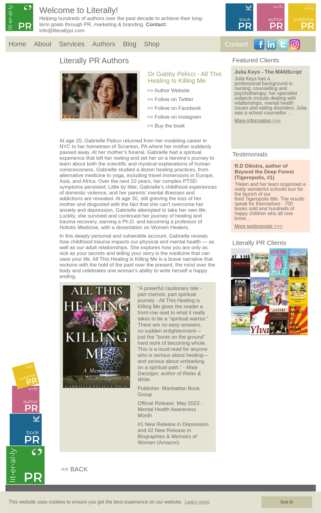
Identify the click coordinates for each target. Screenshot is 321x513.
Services (72, 44)
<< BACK (74, 469)
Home (17, 44)
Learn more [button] (197, 501)
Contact (236, 44)
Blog (129, 44)
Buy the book (170, 126)
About (43, 44)
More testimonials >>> (258, 226)
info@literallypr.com (62, 30)
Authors (104, 44)
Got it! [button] (287, 502)
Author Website (172, 90)
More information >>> (257, 120)
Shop (152, 44)
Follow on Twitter (174, 99)
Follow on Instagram (178, 117)
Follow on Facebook (178, 108)
